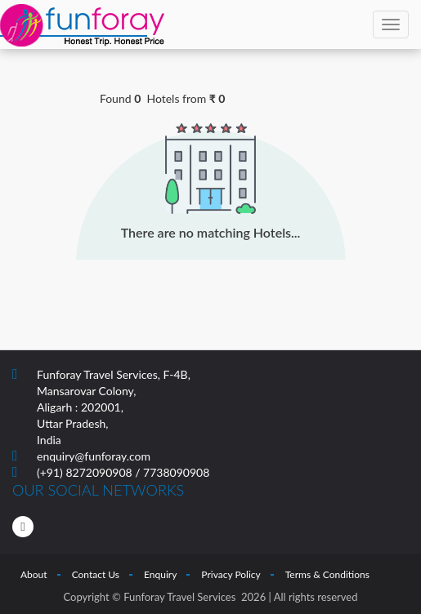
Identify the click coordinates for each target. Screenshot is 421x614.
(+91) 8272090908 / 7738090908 (123, 472)
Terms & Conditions (327, 574)
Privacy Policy (230, 574)
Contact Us (95, 574)
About (33, 574)
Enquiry (160, 574)
